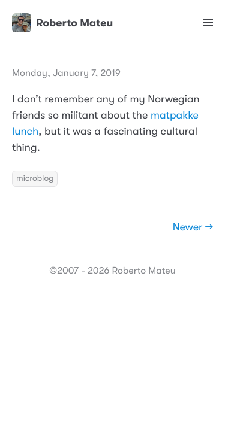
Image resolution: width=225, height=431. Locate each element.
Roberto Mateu (62, 22)
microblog (34, 178)
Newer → (193, 227)
